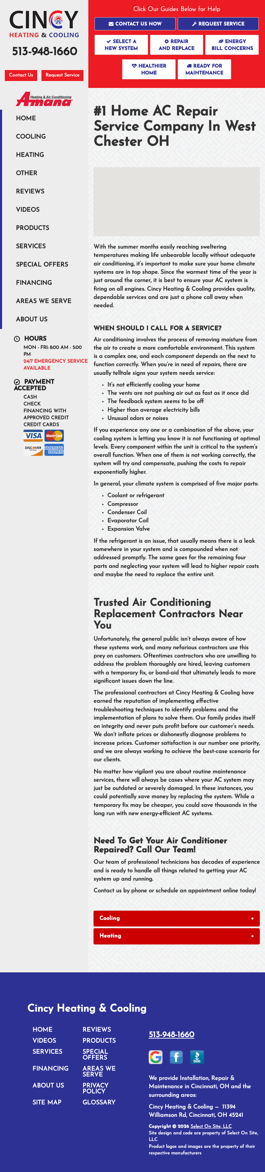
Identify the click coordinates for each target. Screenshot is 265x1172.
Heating (30, 155)
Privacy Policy (95, 1089)
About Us (31, 320)
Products (32, 228)
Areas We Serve (43, 301)
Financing (34, 283)
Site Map (46, 1103)
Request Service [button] (62, 75)
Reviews (30, 192)
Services (31, 247)
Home (26, 119)
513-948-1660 (171, 1035)
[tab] (176, 918)
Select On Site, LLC (211, 1126)
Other (26, 174)
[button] (135, 23)
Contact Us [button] (21, 75)
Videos (27, 210)
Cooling (31, 137)
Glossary (98, 1103)
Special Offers (42, 265)
